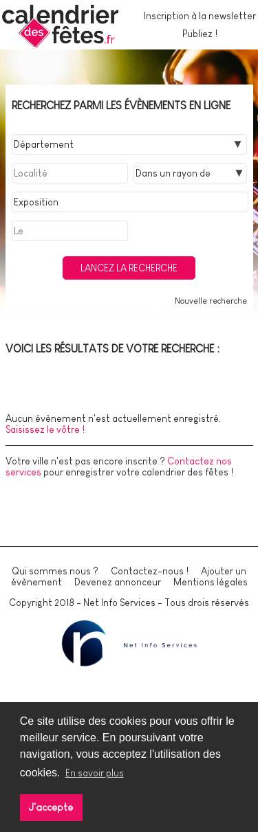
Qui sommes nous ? (55, 570)
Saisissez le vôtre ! (45, 429)
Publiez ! (199, 33)
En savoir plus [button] (94, 772)
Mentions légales (210, 581)
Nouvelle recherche (211, 301)
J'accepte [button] (51, 807)
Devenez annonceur (117, 581)
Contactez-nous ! (150, 570)
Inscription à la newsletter (200, 15)
